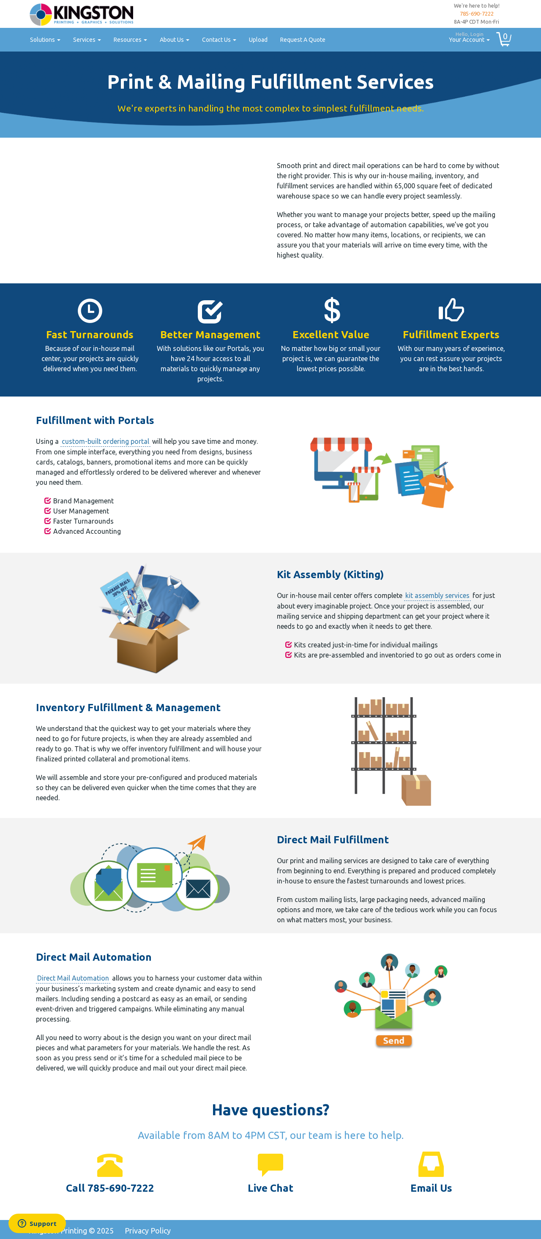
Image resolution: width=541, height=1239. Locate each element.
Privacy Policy (148, 1230)
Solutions (45, 39)
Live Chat (270, 1188)
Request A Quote (302, 39)
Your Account (466, 36)
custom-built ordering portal (105, 441)
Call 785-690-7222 (110, 1188)
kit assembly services (437, 595)
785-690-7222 (477, 13)
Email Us (431, 1188)
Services (87, 39)
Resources (130, 39)
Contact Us (219, 39)
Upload (258, 39)
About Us (174, 39)
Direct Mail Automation (73, 978)
